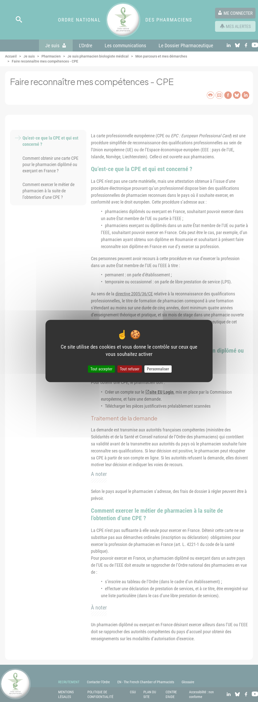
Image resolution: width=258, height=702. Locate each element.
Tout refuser (129, 369)
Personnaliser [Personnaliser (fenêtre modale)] (158, 369)
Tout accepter (101, 369)
